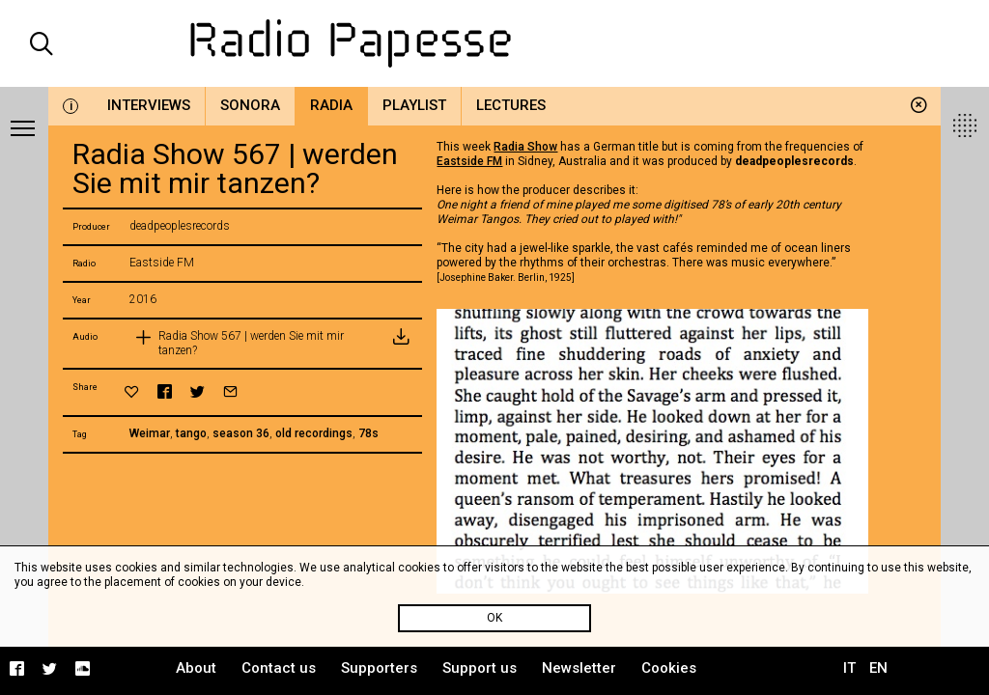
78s (368, 433)
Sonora (250, 105)
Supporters (379, 668)
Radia (331, 105)
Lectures (511, 105)
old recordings (314, 433)
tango (191, 433)
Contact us (278, 668)
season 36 (240, 433)
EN (878, 668)
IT (849, 668)
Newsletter (579, 668)
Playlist (414, 105)
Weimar (149, 433)
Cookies (668, 668)
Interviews (148, 105)
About (196, 668)
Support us (479, 668)
